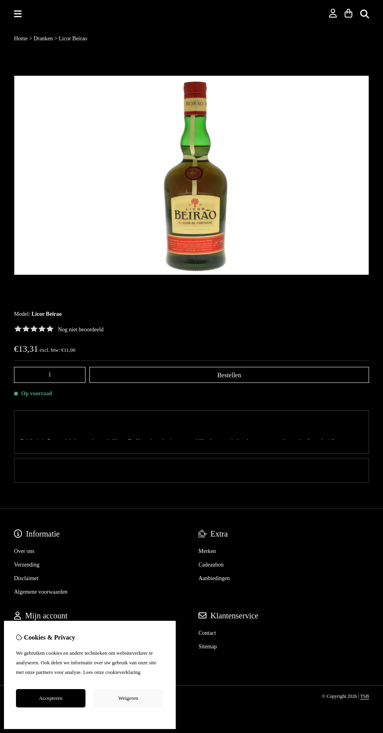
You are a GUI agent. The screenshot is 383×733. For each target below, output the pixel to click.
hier (146, 672)
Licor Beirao (73, 39)
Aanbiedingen (214, 560)
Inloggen (24, 614)
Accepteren (50, 698)
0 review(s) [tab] (191, 451)
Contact (207, 614)
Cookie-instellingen (90, 716)
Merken (207, 532)
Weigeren (128, 698)
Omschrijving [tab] (191, 422)
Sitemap (207, 628)
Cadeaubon (211, 546)
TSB (364, 677)
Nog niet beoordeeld (80, 330)
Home (21, 39)
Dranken (43, 39)
